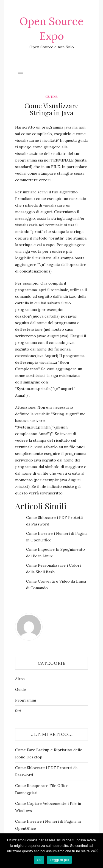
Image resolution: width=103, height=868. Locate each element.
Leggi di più (59, 860)
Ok (39, 860)
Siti (18, 710)
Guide (51, 96)
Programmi (25, 700)
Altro (20, 678)
